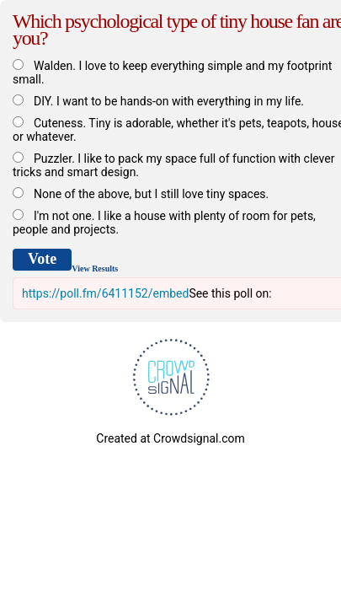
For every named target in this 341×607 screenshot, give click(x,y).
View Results (95, 268)
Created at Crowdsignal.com (170, 438)
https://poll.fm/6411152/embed (105, 293)
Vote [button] (42, 258)
